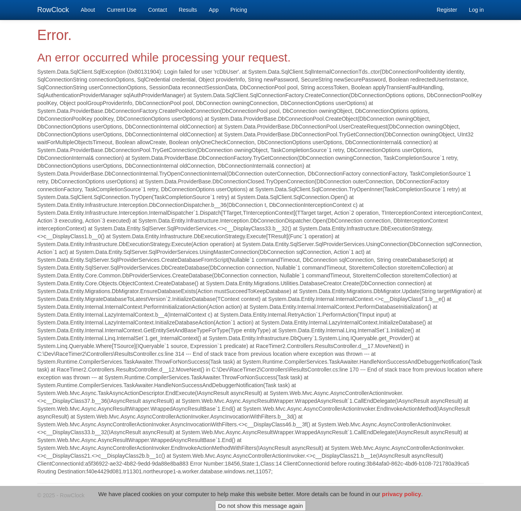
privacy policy (401, 496)
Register (447, 10)
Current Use (121, 10)
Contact (157, 10)
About (88, 10)
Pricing (238, 10)
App (214, 10)
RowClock (53, 10)
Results (188, 10)
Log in (476, 10)
